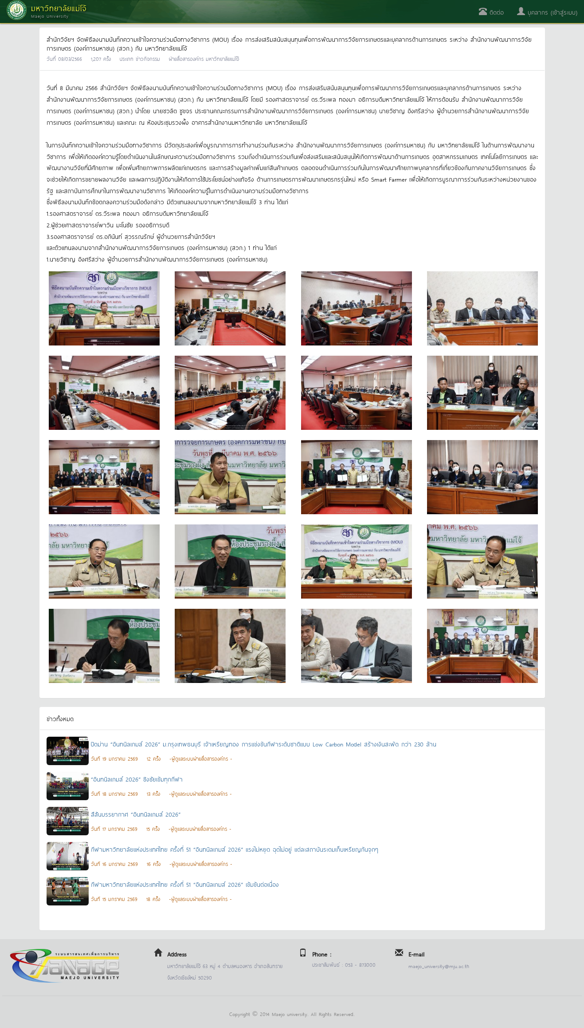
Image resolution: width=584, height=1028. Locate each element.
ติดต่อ (491, 12)
